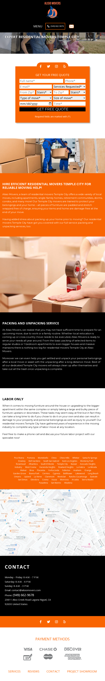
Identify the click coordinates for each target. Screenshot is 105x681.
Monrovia (64, 479)
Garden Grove (19, 473)
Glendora (35, 479)
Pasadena (43, 482)
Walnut (23, 470)
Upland (27, 476)
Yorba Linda (53, 470)
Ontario (17, 476)
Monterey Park (86, 461)
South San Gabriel (51, 461)
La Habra (81, 467)
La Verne (38, 476)
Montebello (43, 457)
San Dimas (22, 479)
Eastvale (93, 476)
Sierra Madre (87, 479)
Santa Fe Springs (90, 457)
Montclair (62, 476)
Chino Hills (64, 457)
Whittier (75, 457)
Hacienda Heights (47, 467)
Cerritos (46, 473)
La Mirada (92, 467)
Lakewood (80, 473)
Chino (54, 457)
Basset (74, 464)
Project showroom (82, 671)
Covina (45, 479)
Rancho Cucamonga (78, 476)
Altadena (68, 482)
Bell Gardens (34, 461)
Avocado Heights (87, 464)
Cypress (56, 473)
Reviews (33, 671)
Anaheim (77, 470)
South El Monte (47, 464)
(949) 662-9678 (57, 26)
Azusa (54, 479)
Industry (18, 467)
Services (14, 671)
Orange (87, 470)
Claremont (49, 476)
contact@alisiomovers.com (26, 590)
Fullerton (66, 470)
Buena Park (34, 473)
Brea (32, 470)
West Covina (30, 467)
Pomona (31, 457)
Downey (21, 461)
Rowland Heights (65, 467)
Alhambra (33, 464)
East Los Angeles (69, 461)
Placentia (41, 470)
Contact (53, 671)
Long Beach (93, 473)
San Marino (56, 482)
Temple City (62, 464)
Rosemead (21, 464)
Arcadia (75, 479)
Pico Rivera (19, 457)
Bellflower (67, 473)
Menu (37, 26)
